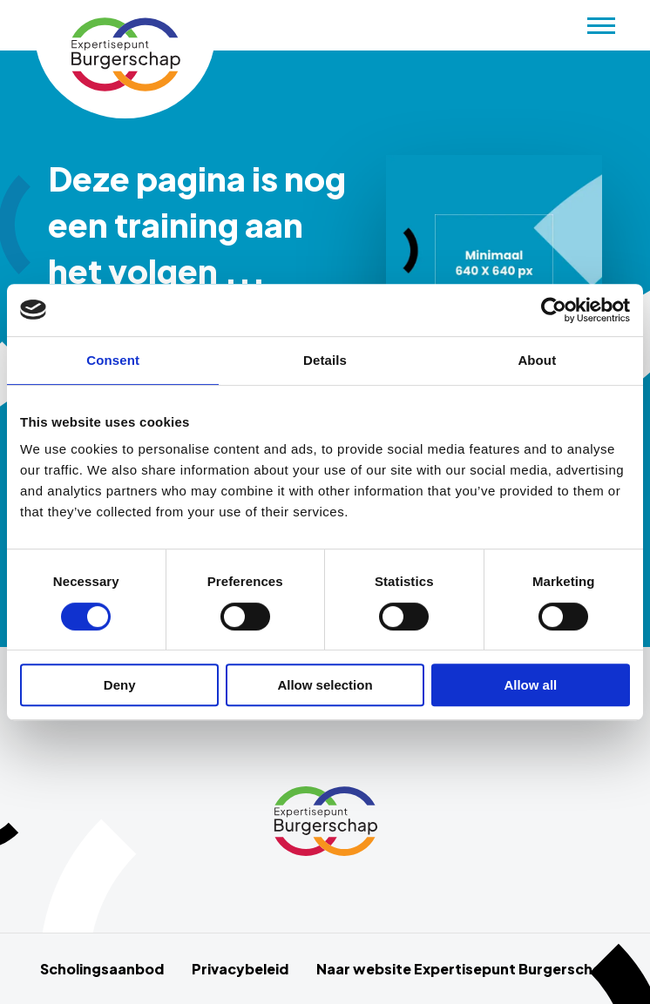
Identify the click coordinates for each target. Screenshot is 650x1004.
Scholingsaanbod (102, 969)
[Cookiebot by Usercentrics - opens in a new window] (553, 310)
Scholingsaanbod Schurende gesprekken (125, 55)
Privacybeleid (240, 969)
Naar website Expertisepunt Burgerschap (463, 969)
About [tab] (537, 360)
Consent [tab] (112, 360)
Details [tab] (325, 360)
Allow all (530, 684)
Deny (120, 684)
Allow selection (324, 684)
